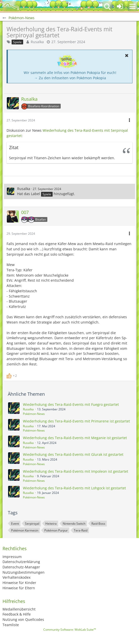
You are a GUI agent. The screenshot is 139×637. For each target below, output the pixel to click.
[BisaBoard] (11, 6)
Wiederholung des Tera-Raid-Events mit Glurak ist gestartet (73, 454)
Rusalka (37, 41)
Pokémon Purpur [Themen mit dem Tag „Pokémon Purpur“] (56, 530)
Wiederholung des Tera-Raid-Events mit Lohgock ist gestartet (74, 488)
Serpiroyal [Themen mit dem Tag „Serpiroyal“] (32, 523)
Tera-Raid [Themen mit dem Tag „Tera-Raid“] (80, 530)
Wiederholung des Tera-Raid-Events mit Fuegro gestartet (71, 404)
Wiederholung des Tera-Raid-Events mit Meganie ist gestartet (75, 437)
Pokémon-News (34, 414)
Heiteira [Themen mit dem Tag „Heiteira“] (51, 523)
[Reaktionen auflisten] (12, 375)
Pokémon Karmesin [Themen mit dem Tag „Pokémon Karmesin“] (24, 530)
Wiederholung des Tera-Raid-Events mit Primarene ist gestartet (76, 421)
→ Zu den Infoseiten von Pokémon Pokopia (70, 77)
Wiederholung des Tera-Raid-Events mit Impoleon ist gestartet (75, 471)
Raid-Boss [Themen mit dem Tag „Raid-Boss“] (98, 523)
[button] (132, 6)
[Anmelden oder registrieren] (120, 6)
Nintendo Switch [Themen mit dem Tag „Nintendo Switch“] (74, 523)
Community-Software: (69, 629)
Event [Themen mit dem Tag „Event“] (15, 523)
